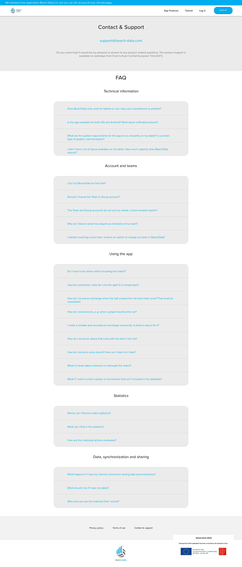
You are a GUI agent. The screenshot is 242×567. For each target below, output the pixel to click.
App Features (171, 10)
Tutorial (189, 10)
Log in (202, 10)
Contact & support (143, 528)
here (109, 2)
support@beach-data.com (121, 40)
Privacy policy (96, 528)
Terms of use (119, 528)
